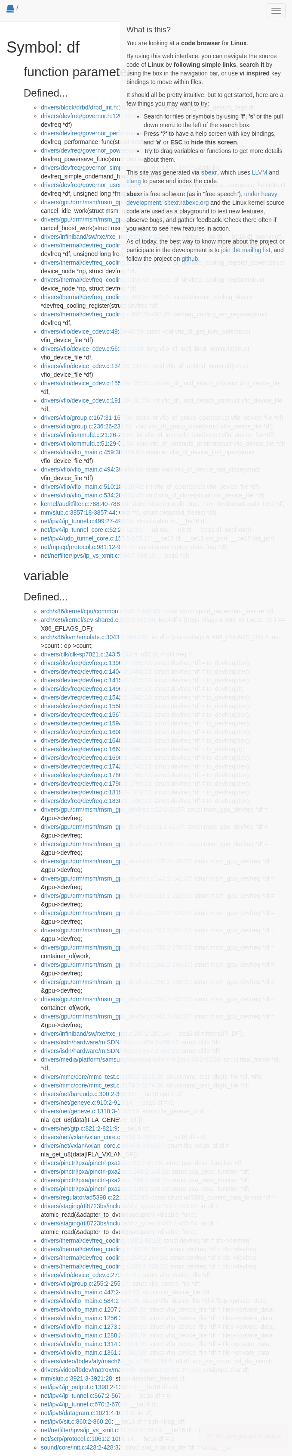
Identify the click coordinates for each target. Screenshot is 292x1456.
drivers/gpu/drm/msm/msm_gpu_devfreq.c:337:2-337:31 (116, 999)
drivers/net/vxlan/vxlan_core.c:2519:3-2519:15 (102, 1137)
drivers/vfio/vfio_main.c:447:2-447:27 (90, 1292)
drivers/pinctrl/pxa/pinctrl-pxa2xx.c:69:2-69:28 (101, 1162)
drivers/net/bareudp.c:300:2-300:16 (88, 1093)
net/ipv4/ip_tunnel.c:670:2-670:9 (83, 1404)
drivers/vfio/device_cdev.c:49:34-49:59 (92, 331)
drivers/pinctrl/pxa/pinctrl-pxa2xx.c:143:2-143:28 (105, 1171)
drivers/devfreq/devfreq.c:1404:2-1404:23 (96, 671)
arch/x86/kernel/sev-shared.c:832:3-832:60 (98, 619)
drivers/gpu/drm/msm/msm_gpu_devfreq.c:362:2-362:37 (116, 1016)
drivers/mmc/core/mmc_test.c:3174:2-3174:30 (102, 1085)
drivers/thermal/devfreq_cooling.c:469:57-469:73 (105, 297)
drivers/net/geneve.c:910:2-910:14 (86, 1102)
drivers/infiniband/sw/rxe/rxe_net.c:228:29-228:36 (106, 236)
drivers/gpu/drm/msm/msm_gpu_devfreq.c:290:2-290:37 (116, 981)
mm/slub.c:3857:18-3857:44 (78, 512)
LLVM (259, 172)
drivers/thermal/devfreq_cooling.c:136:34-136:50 (105, 245)
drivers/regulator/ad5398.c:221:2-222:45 (94, 1197)
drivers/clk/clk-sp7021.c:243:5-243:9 (89, 654)
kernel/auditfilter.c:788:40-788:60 (84, 503)
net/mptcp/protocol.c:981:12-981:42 (88, 547)
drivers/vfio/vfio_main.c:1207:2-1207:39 (93, 1309)
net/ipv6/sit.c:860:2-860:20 (76, 1421)
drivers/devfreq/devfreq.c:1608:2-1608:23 (96, 731)
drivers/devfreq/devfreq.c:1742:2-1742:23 (96, 766)
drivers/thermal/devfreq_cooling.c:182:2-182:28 (104, 1249)
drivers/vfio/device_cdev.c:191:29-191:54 (95, 400)
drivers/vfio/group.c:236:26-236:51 (86, 426)
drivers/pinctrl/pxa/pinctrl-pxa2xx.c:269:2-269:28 (105, 1180)
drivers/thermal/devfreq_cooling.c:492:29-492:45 (105, 314)
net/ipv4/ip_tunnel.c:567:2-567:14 (85, 1395)
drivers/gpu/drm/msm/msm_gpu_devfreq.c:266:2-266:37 (116, 964)
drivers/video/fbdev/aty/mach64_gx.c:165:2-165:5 (106, 1361)
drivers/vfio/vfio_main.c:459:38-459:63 (92, 452)
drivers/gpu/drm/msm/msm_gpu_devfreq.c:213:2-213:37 (116, 895)
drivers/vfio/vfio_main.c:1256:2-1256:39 (93, 1318)
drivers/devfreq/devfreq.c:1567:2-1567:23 (96, 714)
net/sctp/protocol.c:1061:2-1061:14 (87, 1438)
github (189, 258)
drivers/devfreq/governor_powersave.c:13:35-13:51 (109, 150)
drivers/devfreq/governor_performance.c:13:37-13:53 (111, 133)
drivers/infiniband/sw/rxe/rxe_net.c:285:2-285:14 (105, 1033)
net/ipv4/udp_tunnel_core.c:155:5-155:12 (96, 538)
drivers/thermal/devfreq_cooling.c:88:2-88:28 (100, 1240)
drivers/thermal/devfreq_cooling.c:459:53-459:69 (105, 279)
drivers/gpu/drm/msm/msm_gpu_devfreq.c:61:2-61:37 (112, 826)
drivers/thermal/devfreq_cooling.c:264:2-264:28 (104, 1257)
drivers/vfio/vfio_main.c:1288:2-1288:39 (93, 1335)
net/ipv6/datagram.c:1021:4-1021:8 (87, 1412)
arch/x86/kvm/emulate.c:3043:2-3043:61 (94, 637)
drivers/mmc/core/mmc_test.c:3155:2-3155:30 (102, 1076)
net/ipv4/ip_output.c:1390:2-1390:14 (89, 1387)
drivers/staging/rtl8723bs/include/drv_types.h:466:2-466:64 (119, 1223)
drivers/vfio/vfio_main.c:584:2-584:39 (90, 1300)
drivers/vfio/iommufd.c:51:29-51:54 (87, 443)
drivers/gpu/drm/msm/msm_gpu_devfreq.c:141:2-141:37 (116, 878)
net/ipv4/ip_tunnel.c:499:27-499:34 (87, 521)
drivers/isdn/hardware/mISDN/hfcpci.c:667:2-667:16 (110, 1050)
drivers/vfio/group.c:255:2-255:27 (85, 1283)
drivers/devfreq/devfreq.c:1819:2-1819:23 (96, 792)
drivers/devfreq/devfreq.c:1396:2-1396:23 (96, 662)
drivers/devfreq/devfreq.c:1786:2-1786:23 (96, 775)
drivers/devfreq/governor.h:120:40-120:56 (96, 115)
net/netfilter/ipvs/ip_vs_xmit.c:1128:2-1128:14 (101, 1430)
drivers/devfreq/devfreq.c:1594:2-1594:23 (96, 723)
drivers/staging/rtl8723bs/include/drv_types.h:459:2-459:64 (119, 1206)
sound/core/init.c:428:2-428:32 (81, 1447)
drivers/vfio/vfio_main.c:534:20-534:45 (92, 495)
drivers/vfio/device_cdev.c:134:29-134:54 (95, 365)
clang (133, 181)
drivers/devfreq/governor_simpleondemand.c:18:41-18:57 (117, 167)
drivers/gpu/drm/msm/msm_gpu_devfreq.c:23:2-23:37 (112, 809)
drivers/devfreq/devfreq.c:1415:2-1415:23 (96, 680)
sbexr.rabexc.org (186, 202)
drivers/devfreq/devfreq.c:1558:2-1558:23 (96, 706)
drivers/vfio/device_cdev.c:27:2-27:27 (90, 1275)
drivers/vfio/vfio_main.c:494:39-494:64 (92, 469)
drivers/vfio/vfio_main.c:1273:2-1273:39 (93, 1326)
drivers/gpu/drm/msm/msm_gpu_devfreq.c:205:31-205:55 (117, 219)
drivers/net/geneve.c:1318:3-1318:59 (90, 1111)
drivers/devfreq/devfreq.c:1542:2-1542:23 (96, 697)
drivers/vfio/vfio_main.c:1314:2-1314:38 (93, 1343)
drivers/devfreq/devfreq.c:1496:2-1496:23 (96, 688)
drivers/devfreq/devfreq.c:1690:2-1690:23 (96, 757)
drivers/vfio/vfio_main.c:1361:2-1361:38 (93, 1352)
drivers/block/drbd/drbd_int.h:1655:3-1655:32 (101, 107)
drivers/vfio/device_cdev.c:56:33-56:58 (92, 348)
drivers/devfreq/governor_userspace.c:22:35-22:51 (108, 184)
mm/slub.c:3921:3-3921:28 (76, 1378)
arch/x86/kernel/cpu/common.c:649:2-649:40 (100, 611)
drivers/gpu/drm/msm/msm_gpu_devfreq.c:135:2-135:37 (116, 861)
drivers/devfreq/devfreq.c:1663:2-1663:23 (96, 749)
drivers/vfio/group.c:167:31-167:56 (86, 417)
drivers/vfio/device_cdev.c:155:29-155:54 (95, 383)
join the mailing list (245, 250)
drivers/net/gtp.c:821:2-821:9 (79, 1128)
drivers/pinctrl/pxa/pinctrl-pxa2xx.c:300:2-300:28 (105, 1188)
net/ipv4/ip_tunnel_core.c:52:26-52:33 (91, 529)
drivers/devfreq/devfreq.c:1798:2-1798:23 (96, 783)
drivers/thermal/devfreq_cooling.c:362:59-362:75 (105, 262)
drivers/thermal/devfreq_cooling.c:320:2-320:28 (104, 1266)
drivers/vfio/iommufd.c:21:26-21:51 (87, 434)
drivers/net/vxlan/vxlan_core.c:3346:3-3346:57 (102, 1145)
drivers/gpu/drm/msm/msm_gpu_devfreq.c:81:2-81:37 (112, 843)
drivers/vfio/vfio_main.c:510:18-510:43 (92, 486)
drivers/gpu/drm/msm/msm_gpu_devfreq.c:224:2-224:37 (116, 912)
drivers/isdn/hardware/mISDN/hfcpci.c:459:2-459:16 (110, 1042)
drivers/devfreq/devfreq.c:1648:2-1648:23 (96, 740)
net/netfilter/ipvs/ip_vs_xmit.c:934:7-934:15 (98, 555)
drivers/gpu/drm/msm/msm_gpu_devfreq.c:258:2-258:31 (116, 947)
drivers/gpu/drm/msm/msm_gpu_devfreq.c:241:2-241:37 (116, 930)
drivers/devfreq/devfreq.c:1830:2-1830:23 (96, 800)
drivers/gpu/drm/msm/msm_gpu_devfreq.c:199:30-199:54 (117, 202)
